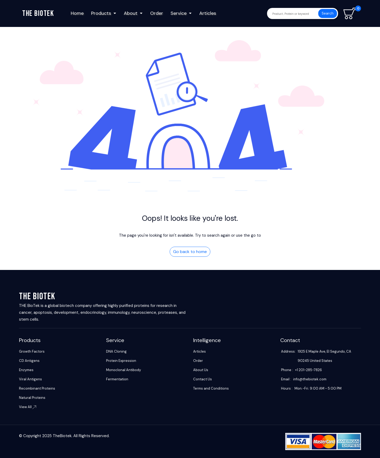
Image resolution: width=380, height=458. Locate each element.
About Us (200, 370)
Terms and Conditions (211, 388)
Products (101, 13)
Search (328, 13)
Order (156, 13)
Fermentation (117, 379)
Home (77, 13)
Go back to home (190, 251)
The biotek (38, 13)
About (130, 13)
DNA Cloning (116, 351)
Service (178, 13)
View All (27, 407)
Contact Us (202, 379)
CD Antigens (29, 360)
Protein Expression (121, 360)
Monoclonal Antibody (123, 370)
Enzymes (26, 370)
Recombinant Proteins (37, 388)
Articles (207, 13)
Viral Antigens (30, 379)
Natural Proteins (32, 397)
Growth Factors (32, 351)
